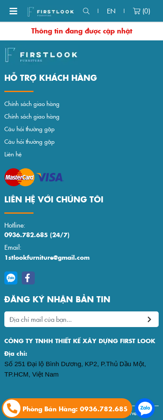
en (111, 10)
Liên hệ (13, 154)
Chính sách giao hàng (32, 103)
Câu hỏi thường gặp (29, 129)
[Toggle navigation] (13, 10)
